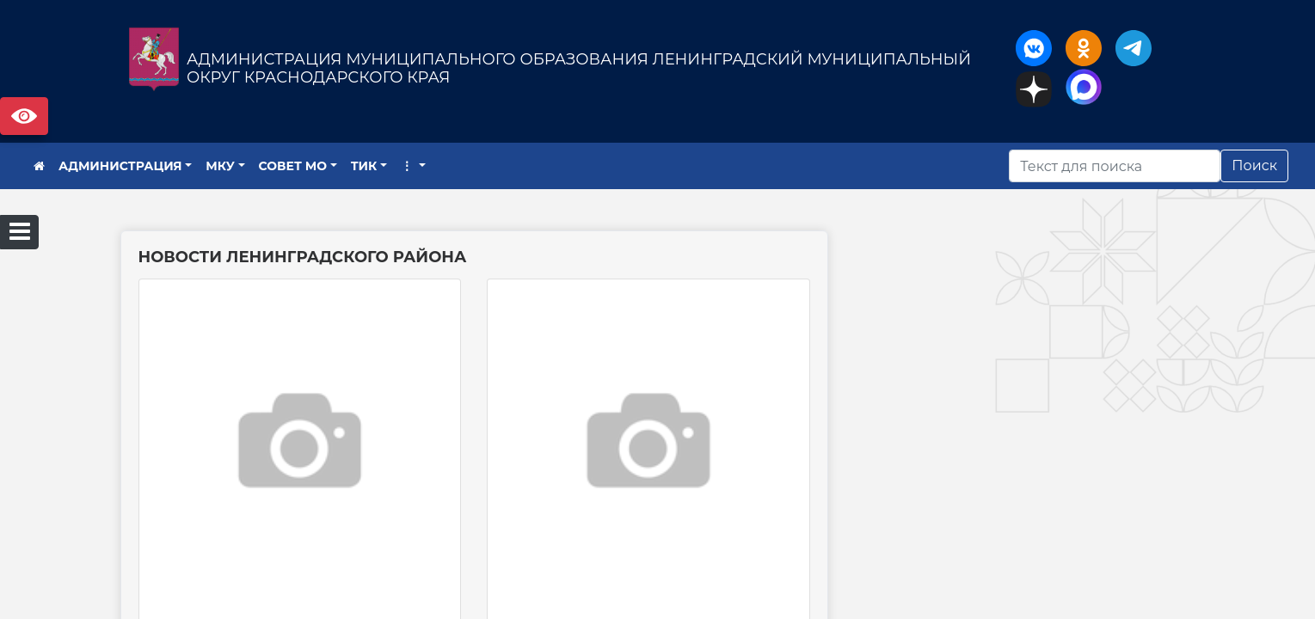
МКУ (220, 166)
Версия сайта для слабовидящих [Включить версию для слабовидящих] (24, 116)
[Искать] (1114, 166)
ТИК (364, 166)
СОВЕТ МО (293, 166)
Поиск (1254, 165)
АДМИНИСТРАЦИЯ (120, 166)
